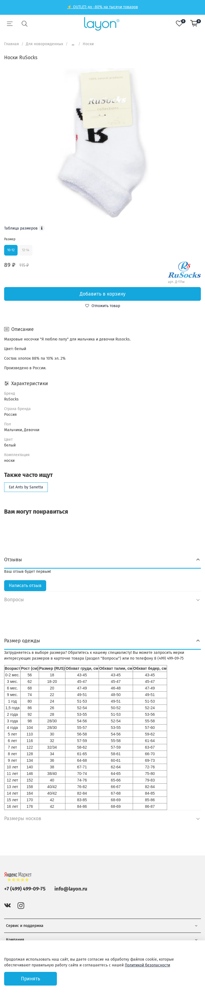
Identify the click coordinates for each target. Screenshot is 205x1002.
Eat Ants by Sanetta (26, 487)
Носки (88, 44)
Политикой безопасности (147, 965)
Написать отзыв (25, 585)
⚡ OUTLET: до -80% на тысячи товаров (102, 7)
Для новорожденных (44, 44)
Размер (9, 239)
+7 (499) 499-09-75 (25, 889)
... (73, 44)
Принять (30, 979)
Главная (11, 44)
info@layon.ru (70, 889)
